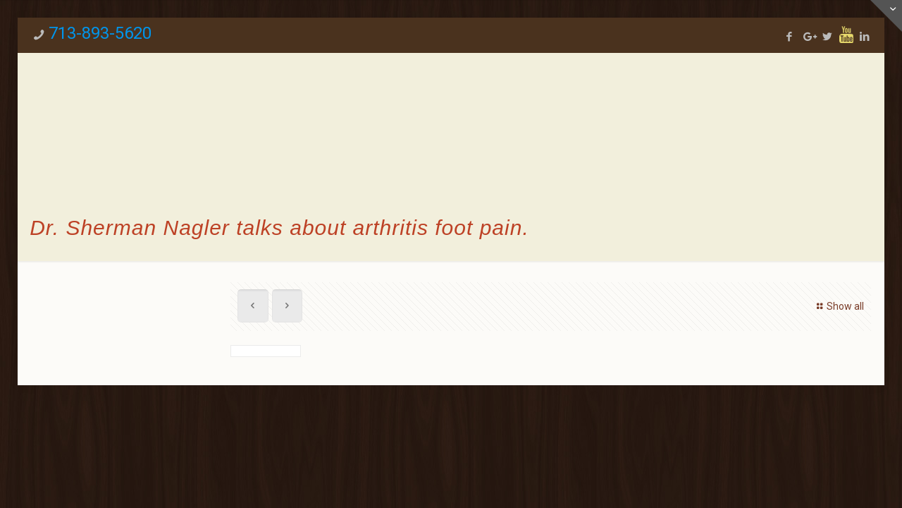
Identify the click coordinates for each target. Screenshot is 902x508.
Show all (838, 306)
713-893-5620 (100, 33)
